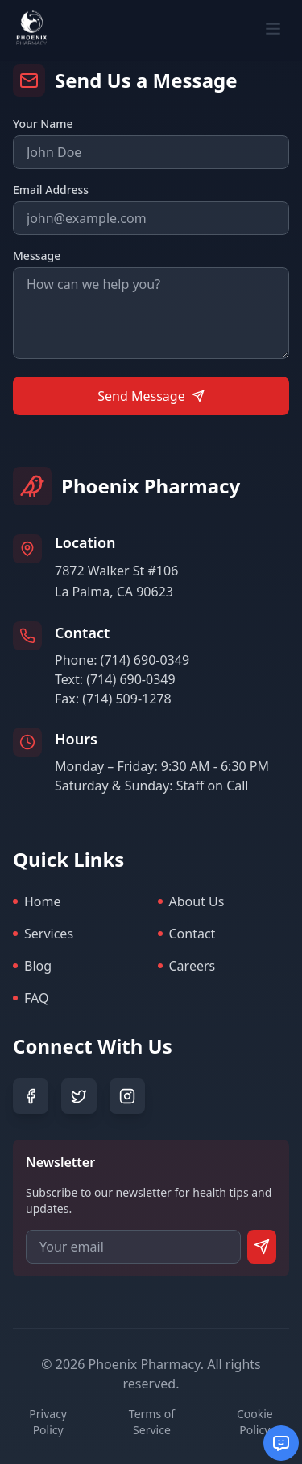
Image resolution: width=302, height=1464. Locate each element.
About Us (191, 901)
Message (36, 255)
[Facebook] (30, 1096)
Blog (32, 966)
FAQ (30, 998)
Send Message (150, 396)
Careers (187, 966)
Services (43, 933)
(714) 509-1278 (126, 698)
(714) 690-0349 (145, 660)
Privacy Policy (48, 1421)
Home (37, 901)
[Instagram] (127, 1096)
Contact (187, 933)
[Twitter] (79, 1096)
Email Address (51, 189)
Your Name (43, 123)
